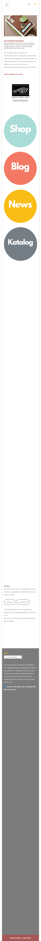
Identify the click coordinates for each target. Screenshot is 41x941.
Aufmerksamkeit (27, 45)
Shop (22, 48)
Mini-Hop (16, 48)
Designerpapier (9, 46)
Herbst (29, 46)
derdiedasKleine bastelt (14, 43)
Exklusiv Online (21, 46)
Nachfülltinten (23, 602)
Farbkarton (9, 602)
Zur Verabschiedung (14, 41)
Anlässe (18, 45)
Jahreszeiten (8, 48)
